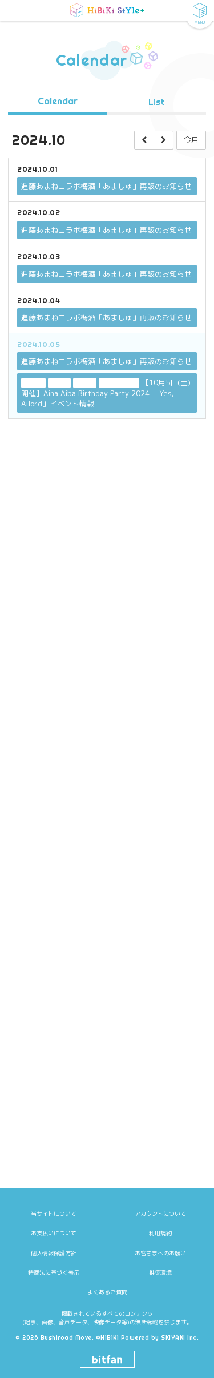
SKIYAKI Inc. (180, 1337)
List (156, 103)
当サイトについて (53, 1214)
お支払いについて (53, 1233)
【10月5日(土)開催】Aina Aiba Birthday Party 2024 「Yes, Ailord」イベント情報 (106, 393)
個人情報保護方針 (53, 1253)
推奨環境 (160, 1272)
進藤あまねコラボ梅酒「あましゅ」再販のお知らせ (106, 187)
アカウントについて (160, 1214)
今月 (191, 140)
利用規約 (160, 1233)
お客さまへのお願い (160, 1253)
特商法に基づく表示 (53, 1272)
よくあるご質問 (107, 1292)
